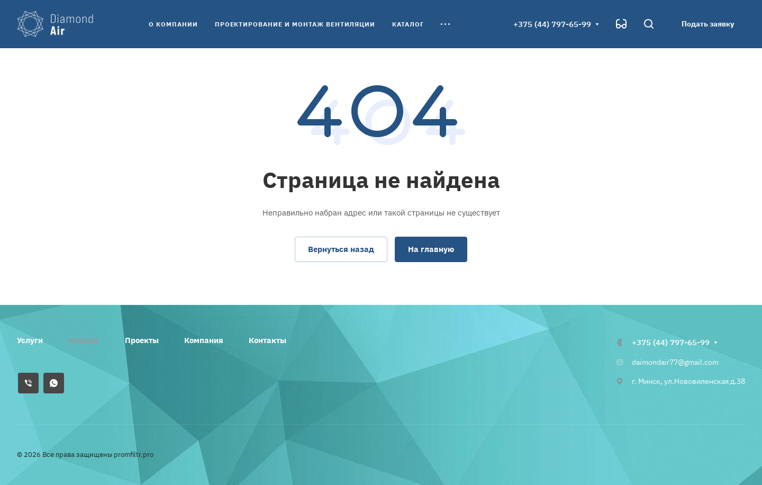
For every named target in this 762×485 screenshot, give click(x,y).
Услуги (30, 340)
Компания (203, 340)
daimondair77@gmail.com (675, 362)
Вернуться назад (341, 249)
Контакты (267, 340)
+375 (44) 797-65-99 (552, 24)
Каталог (83, 340)
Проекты (142, 340)
